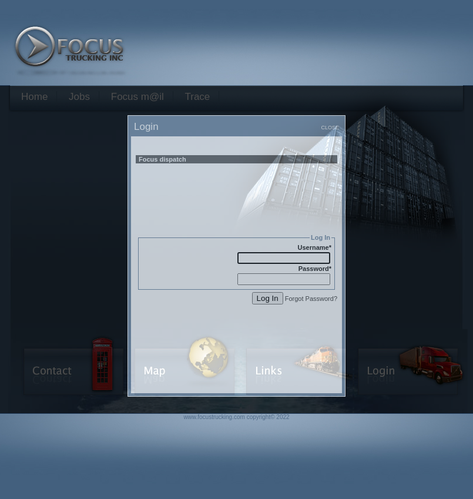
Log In (268, 298)
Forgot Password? (311, 298)
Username (314, 247)
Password (314, 268)
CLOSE (330, 127)
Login (146, 126)
